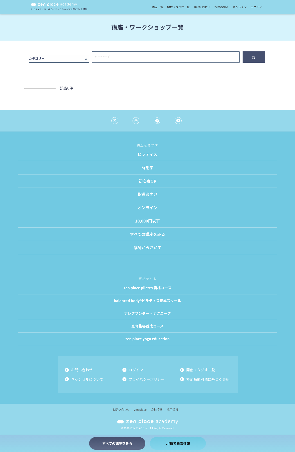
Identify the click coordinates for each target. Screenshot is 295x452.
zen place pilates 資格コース (147, 287)
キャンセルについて (87, 379)
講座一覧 (157, 7)
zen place (140, 409)
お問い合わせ (82, 369)
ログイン (256, 7)
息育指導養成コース (147, 326)
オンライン (240, 7)
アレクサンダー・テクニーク (147, 313)
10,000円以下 (202, 7)
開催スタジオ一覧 (178, 7)
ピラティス (147, 154)
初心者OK (147, 181)
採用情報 (172, 409)
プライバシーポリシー (147, 379)
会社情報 (156, 409)
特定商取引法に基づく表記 (208, 379)
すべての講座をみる (147, 234)
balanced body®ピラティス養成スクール (147, 300)
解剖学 (147, 167)
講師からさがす (147, 247)
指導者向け (222, 7)
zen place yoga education (147, 338)
